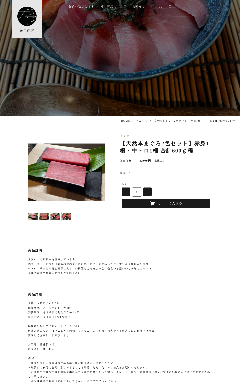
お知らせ (138, 6)
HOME (125, 121)
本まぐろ (142, 120)
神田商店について (113, 6)
